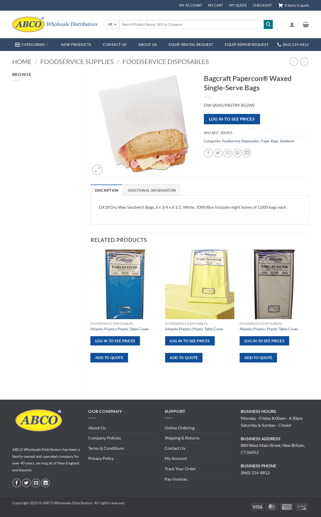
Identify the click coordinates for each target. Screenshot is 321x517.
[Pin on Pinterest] (237, 153)
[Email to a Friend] (227, 153)
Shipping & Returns (182, 437)
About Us (97, 427)
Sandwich (287, 141)
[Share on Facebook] (208, 153)
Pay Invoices (176, 478)
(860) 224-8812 (255, 472)
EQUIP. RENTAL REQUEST (191, 44)
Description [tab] (106, 190)
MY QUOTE (238, 5)
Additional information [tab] (152, 190)
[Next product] (294, 61)
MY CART (215, 5)
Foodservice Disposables (165, 61)
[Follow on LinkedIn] (45, 482)
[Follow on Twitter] (26, 482)
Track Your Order (180, 468)
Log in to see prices (232, 119)
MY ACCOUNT (190, 5)
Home (22, 61)
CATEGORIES (31, 44)
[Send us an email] (36, 482)
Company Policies (104, 437)
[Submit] (268, 24)
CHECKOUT (262, 5)
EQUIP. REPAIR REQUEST (247, 44)
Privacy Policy (101, 458)
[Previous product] (304, 61)
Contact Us (175, 448)
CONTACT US (114, 44)
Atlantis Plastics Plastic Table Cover (119, 329)
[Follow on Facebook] (16, 482)
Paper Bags (269, 141)
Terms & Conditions (106, 448)
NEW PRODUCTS (76, 44)
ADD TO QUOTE (109, 357)
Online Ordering (180, 427)
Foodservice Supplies (77, 61)
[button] (292, 24)
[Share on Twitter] (218, 153)
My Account (176, 458)
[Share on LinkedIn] (247, 153)
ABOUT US (147, 44)
